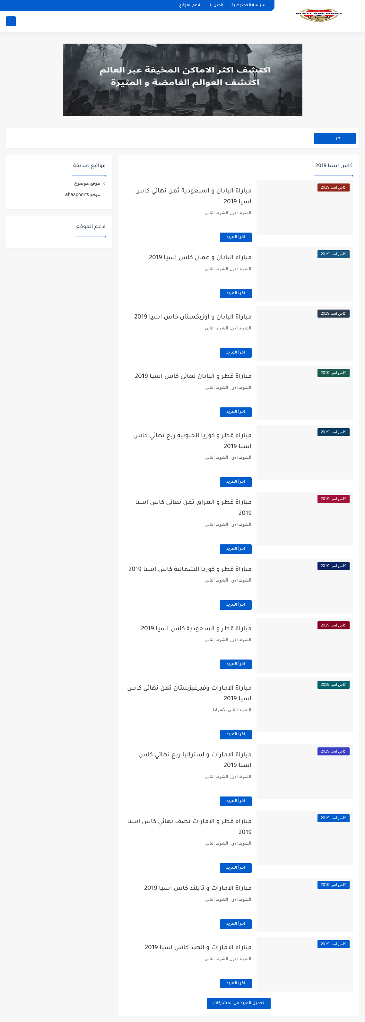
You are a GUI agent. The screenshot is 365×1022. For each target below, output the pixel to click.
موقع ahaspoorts (82, 194)
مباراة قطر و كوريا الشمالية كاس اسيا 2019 (190, 569)
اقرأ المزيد (235, 237)
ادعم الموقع (189, 6)
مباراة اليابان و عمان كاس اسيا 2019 (200, 258)
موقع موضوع (87, 183)
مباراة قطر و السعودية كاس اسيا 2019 (196, 629)
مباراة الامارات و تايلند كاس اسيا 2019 (198, 888)
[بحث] (11, 21)
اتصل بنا (215, 6)
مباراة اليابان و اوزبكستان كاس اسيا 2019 (193, 317)
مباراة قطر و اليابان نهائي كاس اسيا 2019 (193, 376)
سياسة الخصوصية (248, 6)
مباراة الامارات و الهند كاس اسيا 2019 (198, 948)
